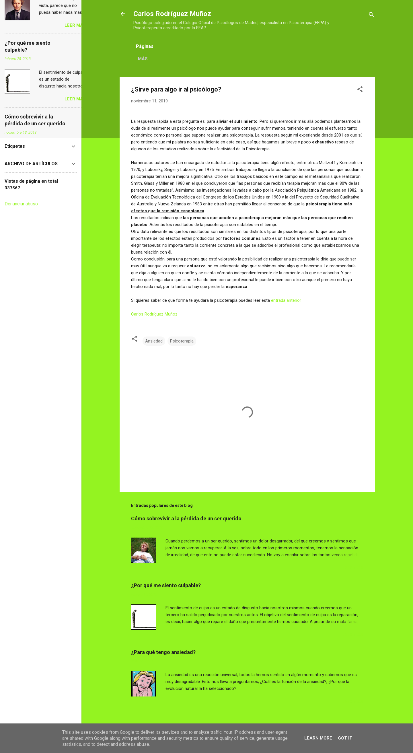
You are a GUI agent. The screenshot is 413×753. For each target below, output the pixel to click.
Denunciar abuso (21, 204)
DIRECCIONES (223, 58)
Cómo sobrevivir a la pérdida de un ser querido (186, 518)
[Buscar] (371, 15)
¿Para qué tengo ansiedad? (163, 652)
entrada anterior (286, 300)
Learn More (318, 738)
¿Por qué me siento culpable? (166, 585)
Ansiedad (154, 341)
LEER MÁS (352, 567)
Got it (345, 738)
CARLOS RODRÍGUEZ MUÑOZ (168, 58)
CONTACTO (260, 58)
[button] (359, 90)
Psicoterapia (182, 341)
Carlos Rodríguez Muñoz (172, 14)
